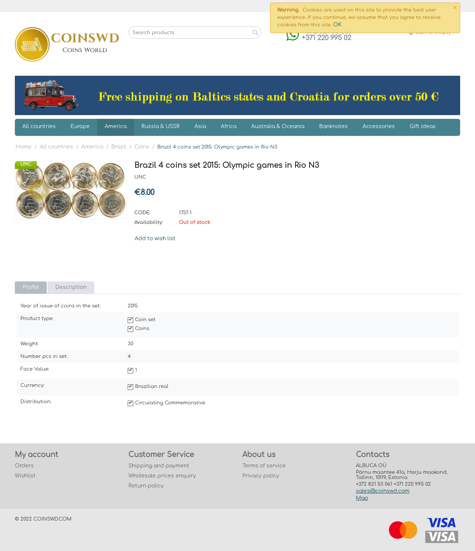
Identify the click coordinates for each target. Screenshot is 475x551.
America (116, 126)
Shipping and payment (158, 466)
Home (24, 147)
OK (337, 24)
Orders (24, 466)
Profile (31, 287)
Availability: (148, 222)
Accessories (379, 126)
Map (362, 498)
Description (70, 287)
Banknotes (333, 126)
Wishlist (25, 476)
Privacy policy (260, 476)
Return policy (146, 486)
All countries (39, 126)
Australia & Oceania (277, 126)
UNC (25, 164)
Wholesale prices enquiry (162, 476)
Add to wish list (155, 238)
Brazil (118, 147)
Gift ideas (423, 126)
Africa (228, 126)
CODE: (142, 212)
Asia (200, 126)
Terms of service (264, 466)
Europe (80, 126)
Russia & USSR (160, 126)
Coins (141, 147)
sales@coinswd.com (382, 491)
